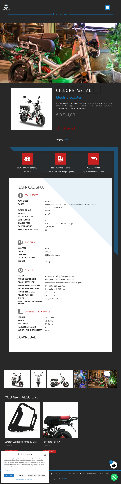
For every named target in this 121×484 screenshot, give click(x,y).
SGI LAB (64, 479)
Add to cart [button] (49, 451)
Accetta (9, 475)
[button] (45, 454)
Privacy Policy (28, 480)
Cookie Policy (20, 480)
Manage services (9, 470)
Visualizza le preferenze (37, 475)
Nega (21, 475)
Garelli (65, 140)
